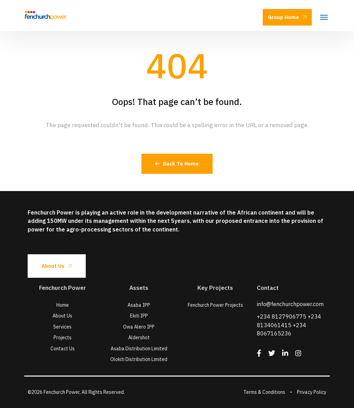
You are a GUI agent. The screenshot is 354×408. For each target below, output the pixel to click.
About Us (56, 266)
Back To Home (177, 163)
